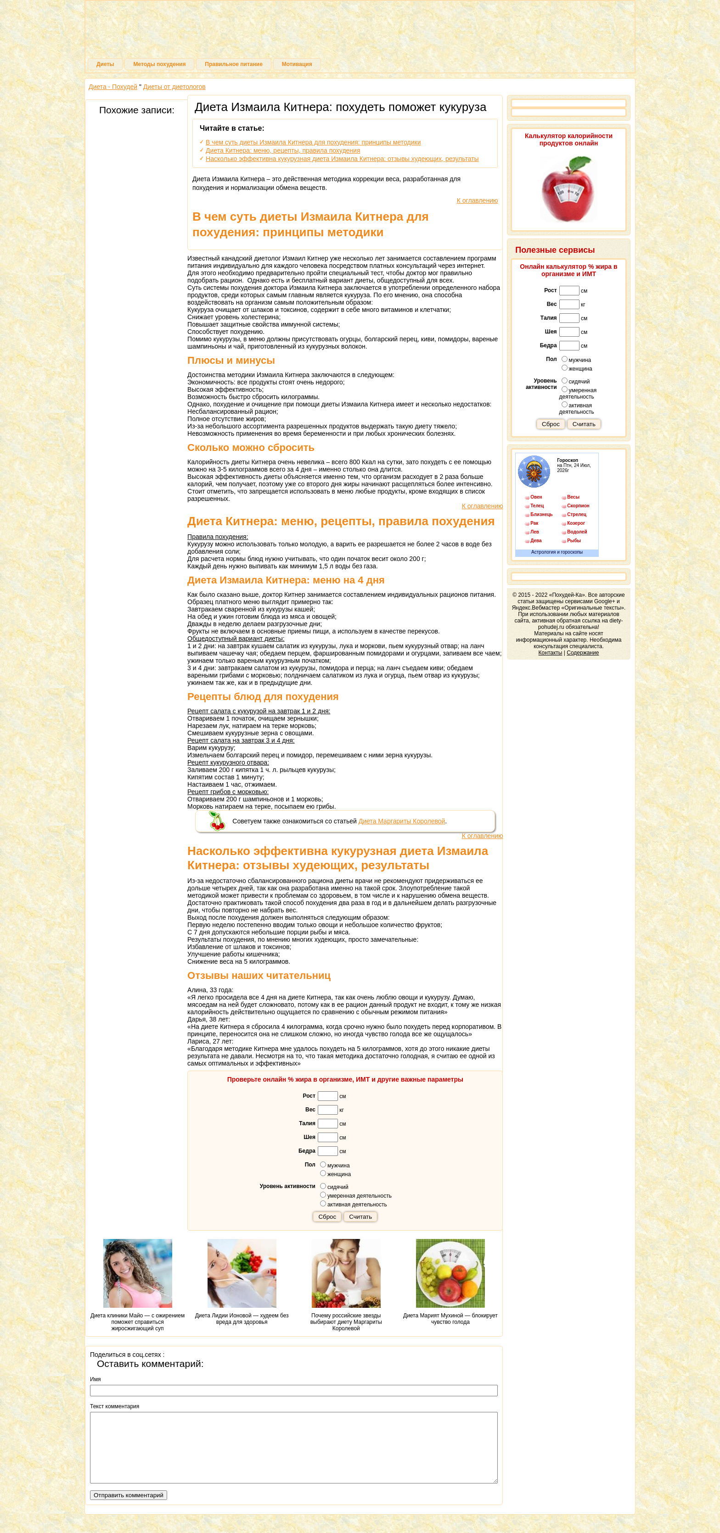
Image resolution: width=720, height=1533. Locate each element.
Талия (307, 1123)
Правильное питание (233, 64)
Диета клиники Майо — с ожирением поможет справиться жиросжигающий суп (137, 1285)
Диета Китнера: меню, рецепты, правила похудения (283, 150)
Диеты (105, 64)
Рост (309, 1096)
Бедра (306, 1151)
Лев (534, 531)
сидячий (334, 1186)
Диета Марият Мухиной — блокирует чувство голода (450, 1282)
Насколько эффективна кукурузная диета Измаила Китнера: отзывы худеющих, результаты (342, 158)
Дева (535, 540)
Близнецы (541, 514)
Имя (95, 1379)
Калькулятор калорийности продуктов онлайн (569, 139)
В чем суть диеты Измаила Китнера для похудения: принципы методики (313, 142)
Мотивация (297, 64)
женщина (335, 1174)
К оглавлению (477, 200)
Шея (309, 1137)
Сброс (327, 1216)
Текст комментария (114, 1406)
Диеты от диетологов (174, 86)
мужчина (335, 1165)
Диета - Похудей (113, 86)
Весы (573, 497)
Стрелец (576, 514)
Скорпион (578, 505)
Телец (537, 505)
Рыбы (574, 540)
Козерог (576, 523)
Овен (536, 497)
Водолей (577, 531)
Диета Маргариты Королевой (402, 821)
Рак (534, 523)
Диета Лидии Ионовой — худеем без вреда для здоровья (242, 1282)
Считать (360, 1216)
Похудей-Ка (360, 32)
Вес (310, 1109)
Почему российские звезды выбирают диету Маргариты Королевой (346, 1285)
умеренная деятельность (356, 1195)
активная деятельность (353, 1204)
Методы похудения (159, 64)
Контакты (550, 653)
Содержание (583, 653)
